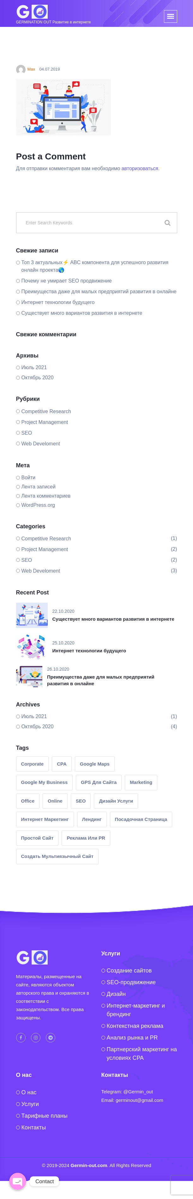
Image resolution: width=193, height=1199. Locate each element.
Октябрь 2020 (37, 377)
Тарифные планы (44, 1116)
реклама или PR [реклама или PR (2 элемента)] (86, 838)
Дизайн (116, 994)
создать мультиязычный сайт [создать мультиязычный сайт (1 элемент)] (57, 856)
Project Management (44, 422)
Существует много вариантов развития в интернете (81, 313)
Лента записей (38, 486)
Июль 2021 (34, 367)
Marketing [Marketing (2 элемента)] (141, 782)
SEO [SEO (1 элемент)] (81, 801)
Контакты (33, 1127)
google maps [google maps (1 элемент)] (95, 764)
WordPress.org (38, 505)
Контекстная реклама (135, 1026)
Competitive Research (46, 411)
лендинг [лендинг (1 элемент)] (92, 819)
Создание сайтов (129, 970)
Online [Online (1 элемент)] (55, 801)
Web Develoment (40, 443)
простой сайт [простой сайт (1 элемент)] (37, 838)
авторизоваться (140, 168)
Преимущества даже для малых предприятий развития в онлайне (99, 291)
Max (25, 69)
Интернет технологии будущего (58, 302)
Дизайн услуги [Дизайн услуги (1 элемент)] (116, 801)
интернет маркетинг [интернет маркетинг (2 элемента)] (45, 819)
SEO (26, 433)
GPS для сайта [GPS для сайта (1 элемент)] (99, 782)
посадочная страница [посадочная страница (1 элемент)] (141, 819)
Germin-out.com (89, 1165)
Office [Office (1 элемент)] (28, 801)
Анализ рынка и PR (132, 1037)
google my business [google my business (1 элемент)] (44, 782)
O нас (29, 1092)
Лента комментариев (46, 496)
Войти (28, 477)
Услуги (30, 1104)
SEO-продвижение (131, 982)
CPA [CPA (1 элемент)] (62, 764)
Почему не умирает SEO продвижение (66, 280)
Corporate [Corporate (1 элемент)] (32, 764)
